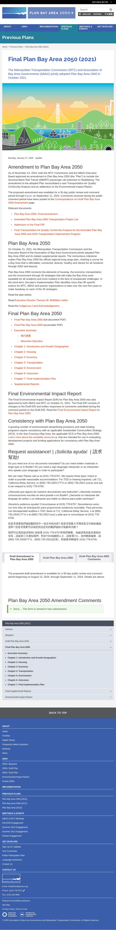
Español (97, 14)
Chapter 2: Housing (25, 351)
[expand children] (111, 629)
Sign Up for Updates (11, 847)
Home (4, 47)
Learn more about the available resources (33, 437)
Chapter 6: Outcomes (26, 373)
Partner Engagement (11, 836)
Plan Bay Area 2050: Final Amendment (36, 214)
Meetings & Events (85, 27)
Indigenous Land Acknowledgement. (39, 306)
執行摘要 (26, 335)
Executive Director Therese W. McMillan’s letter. (41, 300)
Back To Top (58, 713)
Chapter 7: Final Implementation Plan (35, 378)
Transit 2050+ (8, 781)
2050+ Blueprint (9, 764)
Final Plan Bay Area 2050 (28, 319)
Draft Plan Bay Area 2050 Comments (94, 558)
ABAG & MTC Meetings (13, 818)
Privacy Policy (8, 909)
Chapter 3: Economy (25, 357)
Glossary (6, 749)
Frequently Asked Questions (15, 744)
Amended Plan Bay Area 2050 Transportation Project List (46, 219)
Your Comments (9, 851)
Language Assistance (12, 860)
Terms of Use (21, 909)
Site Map (6, 905)
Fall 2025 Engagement (12, 823)
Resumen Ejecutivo (32, 341)
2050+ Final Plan (10, 772)
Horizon (8, 629)
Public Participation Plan (13, 855)
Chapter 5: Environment (27, 368)
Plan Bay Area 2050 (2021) (36, 47)
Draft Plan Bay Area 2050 (58, 557)
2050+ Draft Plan (10, 768)
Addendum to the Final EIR (29, 224)
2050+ (25, 26)
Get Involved (105, 26)
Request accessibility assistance (16, 901)
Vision (5, 731)
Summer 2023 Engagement (15, 831)
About (7, 26)
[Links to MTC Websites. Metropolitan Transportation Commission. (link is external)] (85, 2)
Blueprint (9, 635)
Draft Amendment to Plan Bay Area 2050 (22, 558)
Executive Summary (25, 330)
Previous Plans (66, 27)
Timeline (6, 736)
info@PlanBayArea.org (18, 886)
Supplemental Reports (26, 384)
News (4, 753)
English (87, 14)
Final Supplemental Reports (18, 691)
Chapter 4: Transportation (28, 362)
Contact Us (7, 864)
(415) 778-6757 (18, 890)
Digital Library (8, 740)
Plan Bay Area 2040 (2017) (14, 803)
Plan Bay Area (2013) (12, 807)
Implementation (49, 26)
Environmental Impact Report (18, 697)
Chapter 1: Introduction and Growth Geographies (41, 346)
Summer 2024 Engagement (15, 827)
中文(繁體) (109, 14)
